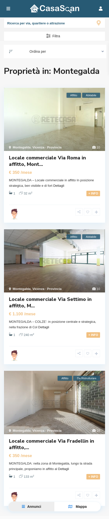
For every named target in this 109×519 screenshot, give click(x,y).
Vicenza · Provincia (47, 147)
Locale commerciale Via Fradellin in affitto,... (51, 444)
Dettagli (58, 186)
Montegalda (22, 147)
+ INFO (93, 193)
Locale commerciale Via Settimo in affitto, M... (50, 302)
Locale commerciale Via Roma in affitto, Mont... (47, 161)
